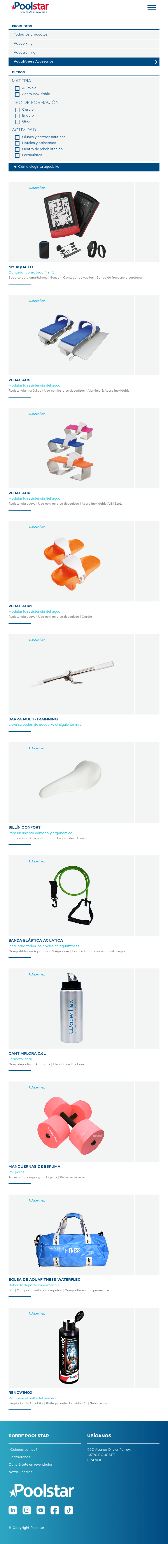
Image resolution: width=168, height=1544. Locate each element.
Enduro (28, 116)
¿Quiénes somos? (23, 1450)
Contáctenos (19, 1457)
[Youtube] (44, 1512)
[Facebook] (58, 1512)
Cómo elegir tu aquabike (36, 167)
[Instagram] (30, 1512)
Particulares (32, 155)
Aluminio (29, 88)
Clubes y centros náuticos (43, 137)
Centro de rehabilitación (42, 149)
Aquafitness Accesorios (33, 62)
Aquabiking (23, 44)
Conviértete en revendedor (30, 1465)
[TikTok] (71, 1512)
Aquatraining (24, 53)
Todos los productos (30, 35)
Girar (26, 122)
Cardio (28, 110)
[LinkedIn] (16, 1512)
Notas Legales (20, 1472)
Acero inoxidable (36, 94)
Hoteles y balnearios (39, 143)
